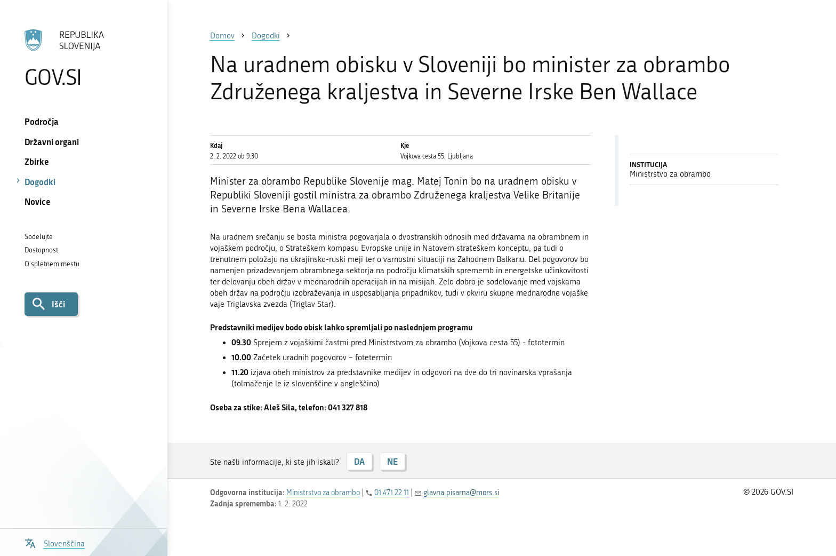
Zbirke (37, 161)
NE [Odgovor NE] (392, 461)
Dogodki (40, 182)
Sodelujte (39, 237)
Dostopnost (41, 250)
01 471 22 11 (391, 492)
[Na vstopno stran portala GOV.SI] (83, 58)
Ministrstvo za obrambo (323, 492)
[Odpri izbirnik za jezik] (54, 542)
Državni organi (52, 142)
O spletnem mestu (52, 264)
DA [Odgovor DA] (359, 461)
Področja (42, 121)
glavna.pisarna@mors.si (461, 492)
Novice (38, 201)
